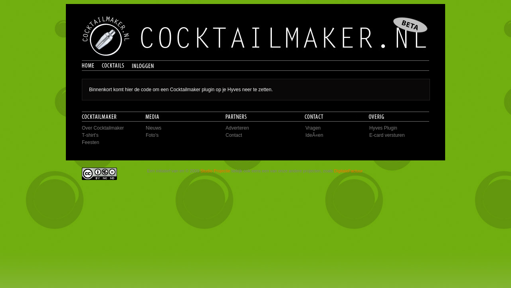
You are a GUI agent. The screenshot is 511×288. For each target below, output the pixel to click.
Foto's (152, 135)
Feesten (90, 142)
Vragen (313, 128)
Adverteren (237, 128)
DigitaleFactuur (348, 170)
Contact (234, 135)
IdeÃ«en (314, 135)
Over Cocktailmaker (103, 128)
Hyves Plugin (383, 128)
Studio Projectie (215, 170)
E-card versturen (387, 135)
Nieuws (153, 128)
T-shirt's (90, 135)
